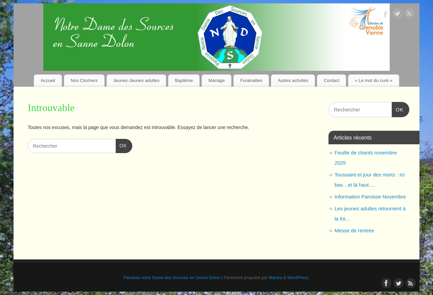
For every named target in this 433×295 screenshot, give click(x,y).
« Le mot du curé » (373, 80)
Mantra (275, 277)
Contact (331, 80)
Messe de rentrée (354, 230)
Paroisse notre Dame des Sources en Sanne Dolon (171, 277)
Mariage (216, 80)
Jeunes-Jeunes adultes (136, 80)
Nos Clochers (84, 80)
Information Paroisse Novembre (370, 196)
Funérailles (251, 80)
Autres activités (293, 80)
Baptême (184, 80)
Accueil (48, 80)
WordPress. (298, 277)
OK (121, 145)
